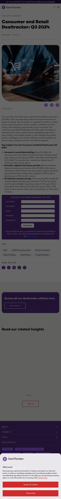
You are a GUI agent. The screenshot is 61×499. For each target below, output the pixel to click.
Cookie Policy (42, 478)
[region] (30, 476)
